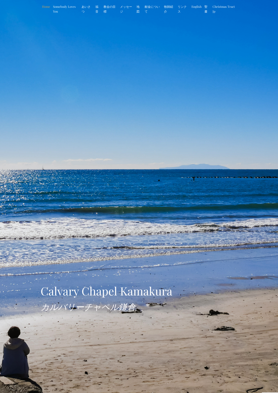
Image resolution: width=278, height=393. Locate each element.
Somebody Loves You (64, 9)
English (196, 6)
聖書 (205, 9)
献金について (152, 9)
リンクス (182, 9)
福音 (96, 9)
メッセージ (126, 9)
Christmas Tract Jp (224, 9)
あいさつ (86, 9)
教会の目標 (110, 9)
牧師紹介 (168, 9)
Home (46, 6)
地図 (138, 9)
